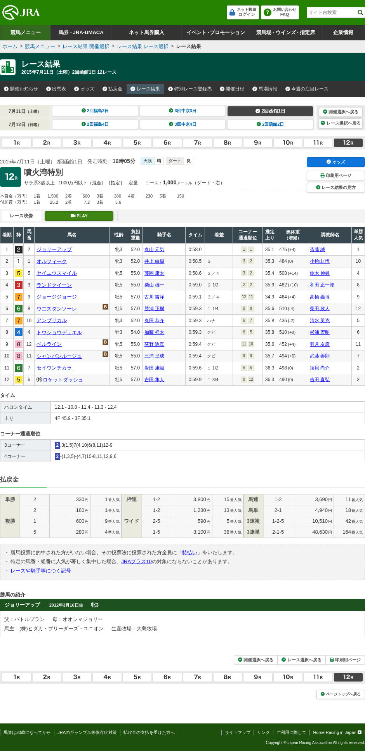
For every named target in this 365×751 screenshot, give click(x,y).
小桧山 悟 (320, 261)
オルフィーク (51, 261)
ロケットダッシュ (63, 380)
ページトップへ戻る (341, 694)
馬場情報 (264, 89)
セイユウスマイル (56, 273)
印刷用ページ (335, 175)
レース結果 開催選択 (86, 46)
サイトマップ (237, 732)
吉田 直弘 (320, 379)
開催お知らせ (21, 89)
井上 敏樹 (154, 261)
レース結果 (145, 89)
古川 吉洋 (154, 297)
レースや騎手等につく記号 (40, 571)
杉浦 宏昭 (320, 332)
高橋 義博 (320, 297)
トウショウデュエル (59, 332)
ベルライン (49, 344)
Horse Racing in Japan (337, 732)
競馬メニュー (25, 32)
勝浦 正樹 (154, 308)
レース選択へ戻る (340, 123)
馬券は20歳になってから (27, 732)
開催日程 (232, 89)
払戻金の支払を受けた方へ (149, 732)
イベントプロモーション (215, 32)
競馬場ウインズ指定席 (285, 32)
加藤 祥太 (154, 332)
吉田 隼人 (154, 379)
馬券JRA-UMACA (81, 32)
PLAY (79, 215)
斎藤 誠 (317, 249)
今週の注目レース (307, 89)
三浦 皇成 (154, 356)
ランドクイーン (54, 285)
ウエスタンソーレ (56, 309)
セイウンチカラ (54, 368)
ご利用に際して (291, 732)
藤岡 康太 (154, 273)
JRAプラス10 (137, 561)
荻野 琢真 (154, 344)
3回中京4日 (182, 124)
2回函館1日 (270, 111)
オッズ (84, 89)
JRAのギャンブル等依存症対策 (87, 732)
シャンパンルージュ (59, 356)
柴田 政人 (320, 308)
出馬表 (56, 89)
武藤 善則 (320, 356)
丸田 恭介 (154, 320)
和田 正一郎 (322, 285)
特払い (189, 552)
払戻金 (113, 89)
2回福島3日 (95, 110)
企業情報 (343, 32)
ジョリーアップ (54, 249)
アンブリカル (51, 320)
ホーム (9, 46)
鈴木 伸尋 (320, 273)
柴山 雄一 (154, 285)
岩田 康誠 (154, 368)
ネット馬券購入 (146, 32)
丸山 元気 (154, 249)
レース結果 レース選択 (143, 46)
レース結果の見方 (336, 187)
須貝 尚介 (320, 368)
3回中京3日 (182, 110)
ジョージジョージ (56, 297)
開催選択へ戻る (340, 111)
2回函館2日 (270, 124)
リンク (263, 732)
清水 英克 (320, 320)
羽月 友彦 (320, 344)
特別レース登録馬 (190, 89)
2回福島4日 (95, 124)
